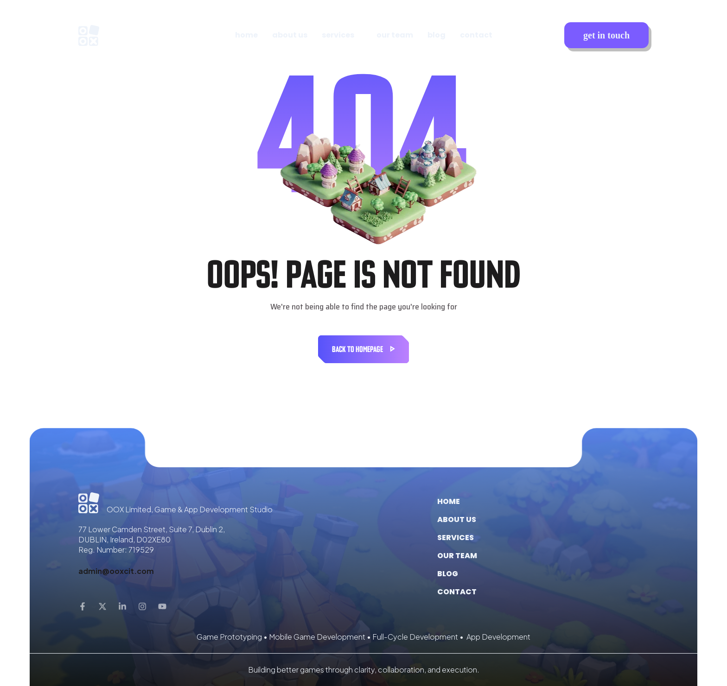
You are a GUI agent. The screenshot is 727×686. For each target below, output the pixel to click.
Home (448, 501)
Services (455, 537)
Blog (447, 573)
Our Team (457, 555)
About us (456, 519)
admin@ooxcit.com (116, 571)
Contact (457, 591)
